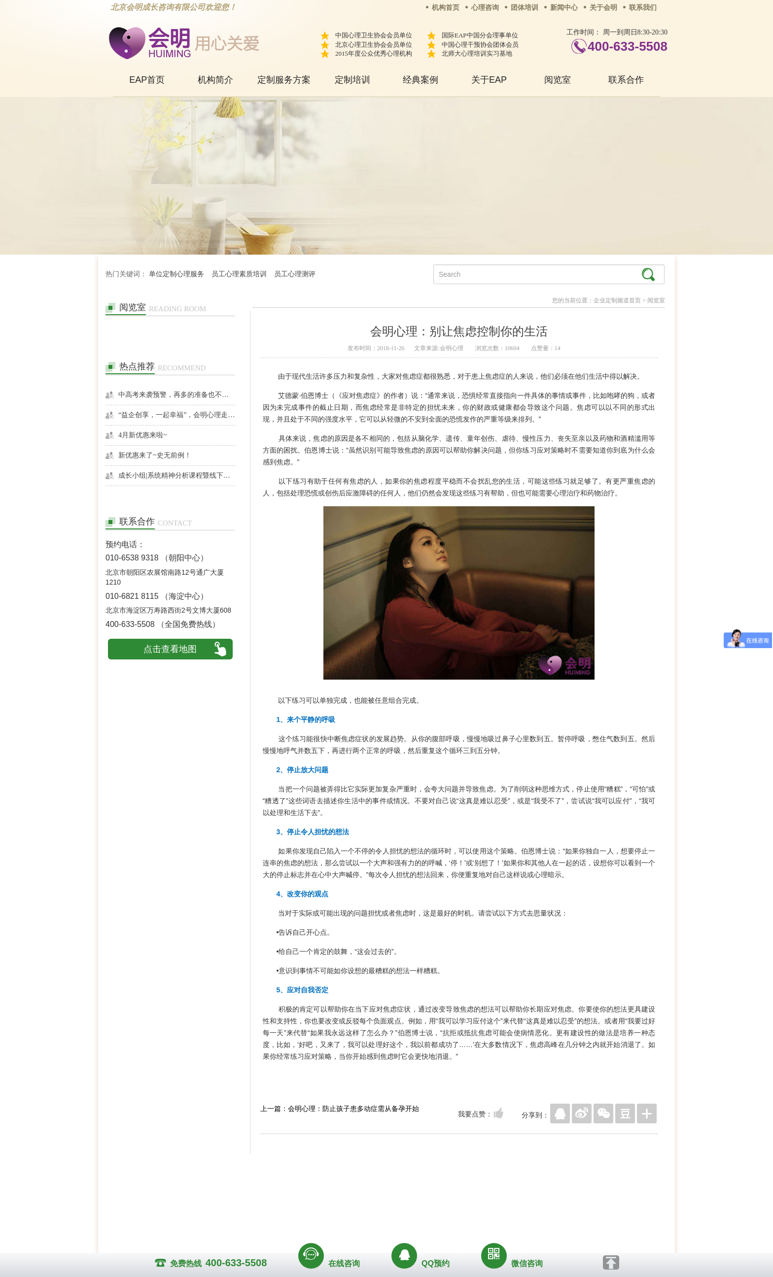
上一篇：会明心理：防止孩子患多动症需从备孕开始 (339, 1109)
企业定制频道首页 (617, 300)
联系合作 (626, 80)
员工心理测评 (295, 274)
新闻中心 (564, 7)
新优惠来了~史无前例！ (154, 455)
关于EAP (489, 80)
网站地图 (446, 1193)
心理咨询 (485, 7)
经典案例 (420, 80)
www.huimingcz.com (380, 1215)
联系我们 (643, 7)
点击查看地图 (170, 649)
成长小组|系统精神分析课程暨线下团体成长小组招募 (176, 475)
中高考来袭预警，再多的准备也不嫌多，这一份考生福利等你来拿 (176, 394)
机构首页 (445, 7)
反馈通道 (407, 1193)
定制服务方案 (284, 80)
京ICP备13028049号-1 (423, 1207)
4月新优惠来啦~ (142, 435)
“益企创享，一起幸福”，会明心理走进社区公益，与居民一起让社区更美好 (176, 415)
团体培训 (524, 7)
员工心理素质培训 (239, 274)
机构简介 (215, 80)
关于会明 (603, 7)
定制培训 (352, 80)
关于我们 (287, 1193)
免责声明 (486, 1193)
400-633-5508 (628, 46)
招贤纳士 (367, 1193)
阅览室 (557, 80)
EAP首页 (147, 80)
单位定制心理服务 (176, 274)
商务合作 (327, 1193)
